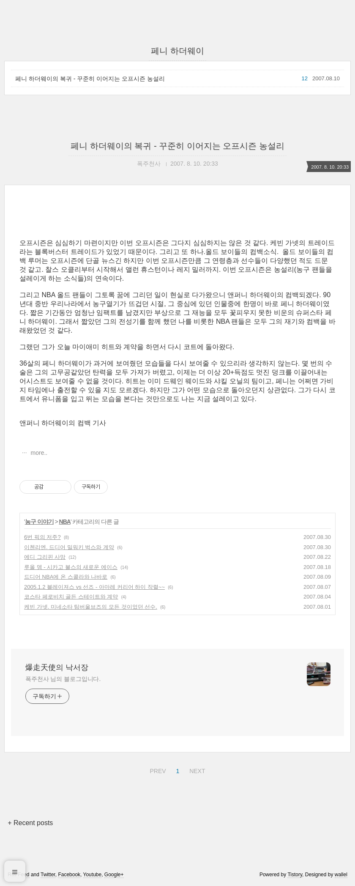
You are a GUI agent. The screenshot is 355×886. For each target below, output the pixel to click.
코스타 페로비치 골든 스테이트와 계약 (71, 596)
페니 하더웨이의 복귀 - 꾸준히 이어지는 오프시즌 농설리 (90, 78)
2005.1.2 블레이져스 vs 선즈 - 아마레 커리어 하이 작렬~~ (94, 587)
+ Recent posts (30, 822)
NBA (65, 521)
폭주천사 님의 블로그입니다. (63, 678)
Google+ (114, 875)
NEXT (196, 769)
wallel (341, 875)
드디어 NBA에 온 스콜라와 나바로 (65, 577)
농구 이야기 (39, 521)
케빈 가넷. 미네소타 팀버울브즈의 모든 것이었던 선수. (90, 607)
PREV (156, 769)
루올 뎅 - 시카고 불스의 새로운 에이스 (70, 567)
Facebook (69, 875)
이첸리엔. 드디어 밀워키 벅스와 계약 (69, 547)
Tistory (294, 875)
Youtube (92, 875)
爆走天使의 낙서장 (56, 667)
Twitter (48, 875)
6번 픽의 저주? (42, 537)
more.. (38, 452)
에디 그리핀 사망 (45, 557)
